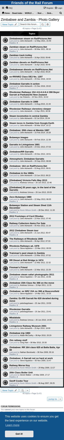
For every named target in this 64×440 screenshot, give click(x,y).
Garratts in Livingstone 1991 (24, 144)
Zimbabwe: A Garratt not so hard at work (31, 358)
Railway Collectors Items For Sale (27, 223)
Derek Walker (25, 375)
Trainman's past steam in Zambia (27, 253)
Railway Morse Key (19, 365)
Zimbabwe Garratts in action (24, 84)
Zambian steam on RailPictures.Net (28, 47)
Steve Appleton (26, 248)
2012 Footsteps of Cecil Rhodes (26, 216)
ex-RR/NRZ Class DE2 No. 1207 (26, 76)
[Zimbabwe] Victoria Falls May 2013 (28, 180)
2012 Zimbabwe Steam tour (23, 230)
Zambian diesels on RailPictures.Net (28, 62)
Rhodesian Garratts (19, 309)
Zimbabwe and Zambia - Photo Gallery (30, 19)
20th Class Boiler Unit (21, 372)
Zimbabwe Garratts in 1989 (23, 101)
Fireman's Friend (18, 267)
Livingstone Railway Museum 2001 (27, 326)
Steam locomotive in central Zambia (28, 116)
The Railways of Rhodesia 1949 (26, 239)
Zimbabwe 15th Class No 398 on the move (31, 283)
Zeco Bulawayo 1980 (20, 197)
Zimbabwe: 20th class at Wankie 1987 (29, 130)
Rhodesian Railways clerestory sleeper (30, 109)
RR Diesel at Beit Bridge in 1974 (26, 260)
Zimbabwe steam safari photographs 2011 (31, 274)
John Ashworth (26, 41)
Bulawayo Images (18, 137)
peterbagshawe (26, 303)
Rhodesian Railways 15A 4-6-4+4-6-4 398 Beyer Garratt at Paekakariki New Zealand (34, 93)
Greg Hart (24, 342)
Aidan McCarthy (26, 335)
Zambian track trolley (20, 55)
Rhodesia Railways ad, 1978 (24, 246)
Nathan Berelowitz (27, 352)
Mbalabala (14, 317)
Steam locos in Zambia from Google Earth (31, 123)
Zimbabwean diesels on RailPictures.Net (31, 69)
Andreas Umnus (26, 183)
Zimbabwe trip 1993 (19, 333)
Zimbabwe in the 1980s (21, 173)
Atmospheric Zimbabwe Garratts (26, 159)
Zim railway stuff (18, 340)
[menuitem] (9, 8)
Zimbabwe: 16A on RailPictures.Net (28, 166)
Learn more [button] (12, 425)
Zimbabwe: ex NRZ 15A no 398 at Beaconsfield (34, 291)
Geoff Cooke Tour (18, 381)
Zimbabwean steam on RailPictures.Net (30, 38)
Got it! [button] (19, 434)
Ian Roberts (25, 97)
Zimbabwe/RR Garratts (21, 151)
